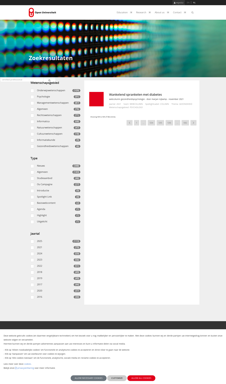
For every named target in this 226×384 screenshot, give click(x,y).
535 (161, 123)
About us (163, 12)
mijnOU (178, 2)
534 (152, 123)
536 (170, 123)
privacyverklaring (25, 368)
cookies (27, 364)
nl (194, 2)
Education (125, 12)
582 (186, 123)
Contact (180, 12)
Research (144, 12)
